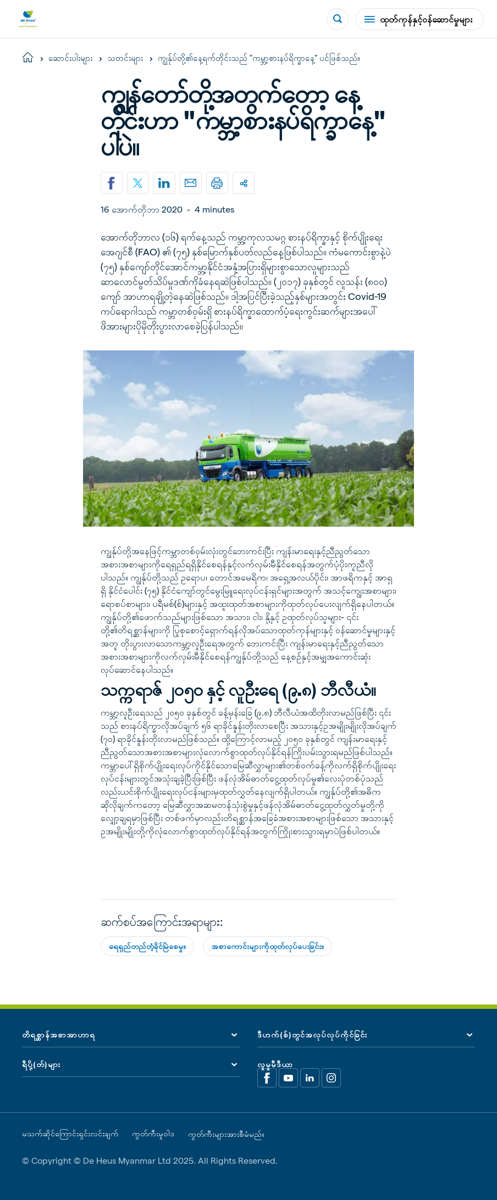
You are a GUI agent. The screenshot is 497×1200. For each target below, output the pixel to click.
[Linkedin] (164, 183)
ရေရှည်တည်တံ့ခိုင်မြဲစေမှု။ (147, 946)
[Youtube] (288, 1077)
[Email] (191, 183)
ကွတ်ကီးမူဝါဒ (153, 1134)
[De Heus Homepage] (28, 19)
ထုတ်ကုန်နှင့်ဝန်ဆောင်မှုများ (418, 19)
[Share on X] (138, 183)
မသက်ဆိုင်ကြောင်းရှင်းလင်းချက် (70, 1134)
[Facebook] (267, 1077)
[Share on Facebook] (112, 183)
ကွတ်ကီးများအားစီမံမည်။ (226, 1134)
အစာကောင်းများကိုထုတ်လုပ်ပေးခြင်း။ (267, 946)
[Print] (217, 183)
